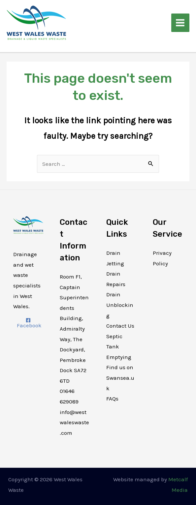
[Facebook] (28, 323)
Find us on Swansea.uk (120, 377)
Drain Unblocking (119, 304)
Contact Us (120, 325)
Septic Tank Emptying (118, 346)
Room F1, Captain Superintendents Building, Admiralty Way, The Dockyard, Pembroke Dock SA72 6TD (74, 328)
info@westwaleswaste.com (74, 422)
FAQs (112, 398)
